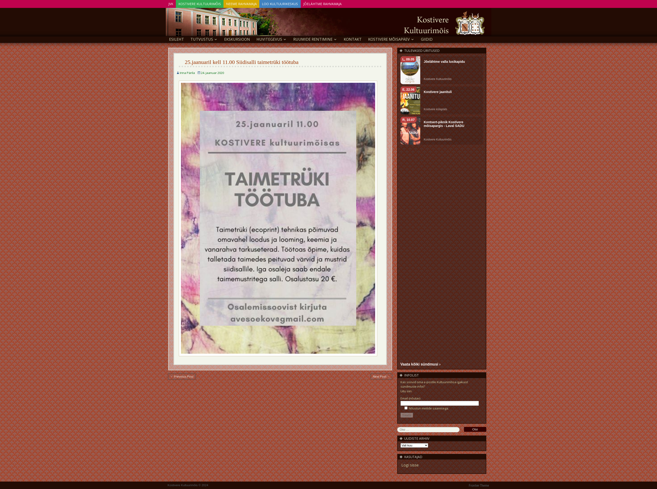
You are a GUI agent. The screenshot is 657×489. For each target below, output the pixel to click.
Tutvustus (201, 38)
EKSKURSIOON (237, 38)
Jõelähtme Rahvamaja (337, 3)
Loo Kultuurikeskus (291, 3)
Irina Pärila (187, 72)
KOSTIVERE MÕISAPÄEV (389, 38)
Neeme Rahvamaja (249, 3)
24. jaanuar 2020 (212, 72)
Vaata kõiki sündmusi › (420, 364)
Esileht (176, 38)
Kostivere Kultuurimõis (204, 3)
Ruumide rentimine (313, 38)
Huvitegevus (269, 38)
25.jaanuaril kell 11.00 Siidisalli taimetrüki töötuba (242, 61)
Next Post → (381, 376)
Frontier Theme (479, 485)
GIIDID (427, 38)
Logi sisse (410, 464)
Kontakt (353, 38)
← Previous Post (181, 376)
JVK (172, 3)
